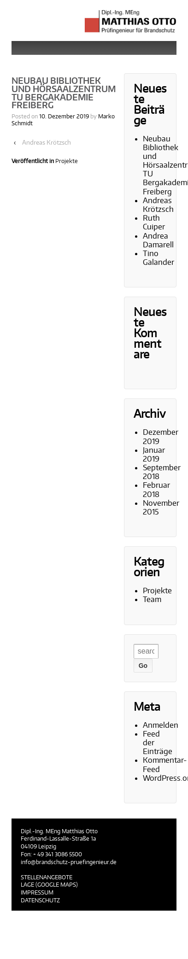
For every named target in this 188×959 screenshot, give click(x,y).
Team (152, 599)
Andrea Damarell (158, 240)
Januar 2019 (154, 454)
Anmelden (160, 725)
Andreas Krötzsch (46, 142)
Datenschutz (40, 900)
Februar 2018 (156, 489)
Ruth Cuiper (154, 222)
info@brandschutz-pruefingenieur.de (69, 862)
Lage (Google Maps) (49, 884)
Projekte (66, 161)
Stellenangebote (46, 877)
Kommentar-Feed (165, 764)
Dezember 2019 (160, 436)
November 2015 (161, 507)
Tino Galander (158, 258)
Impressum (37, 892)
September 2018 (162, 472)
